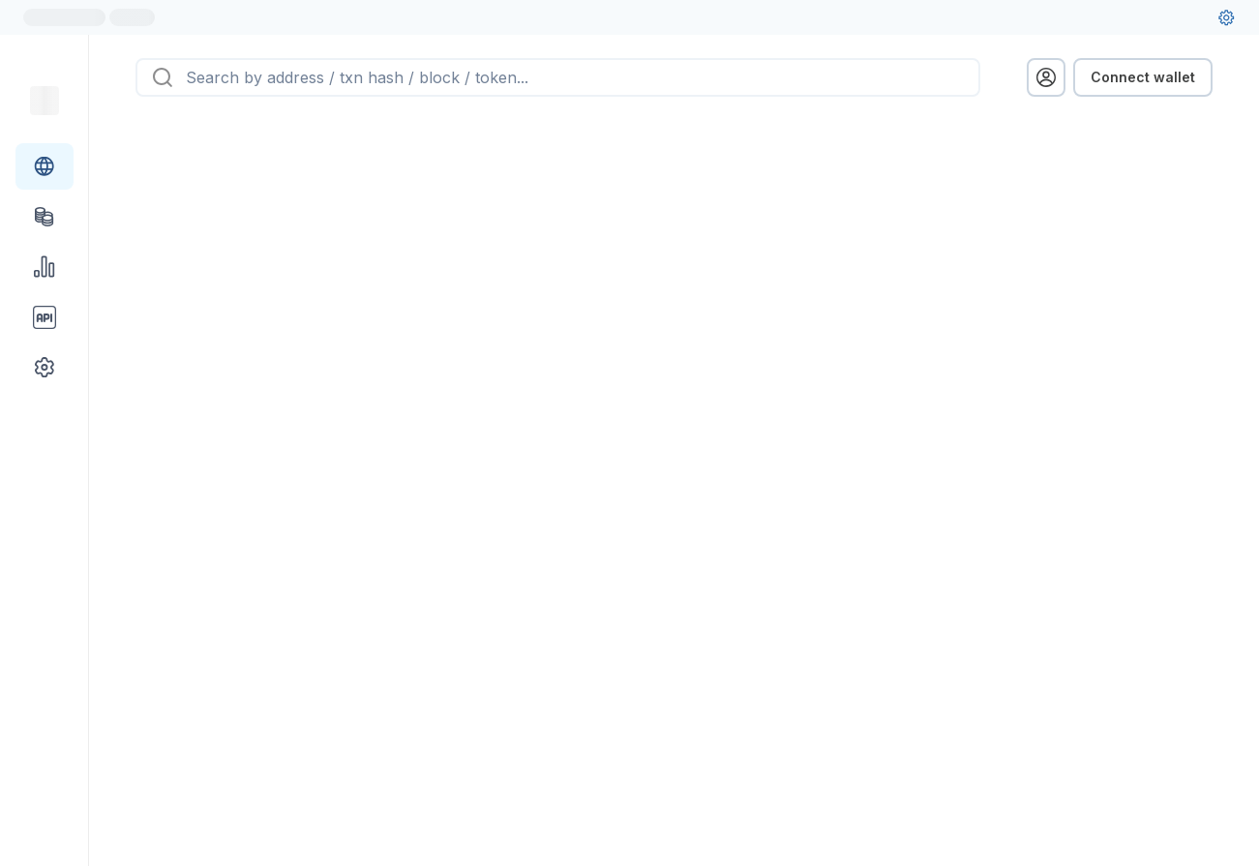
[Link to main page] (44, 100)
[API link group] (44, 317)
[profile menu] (1046, 77)
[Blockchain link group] (44, 166)
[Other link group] (44, 367)
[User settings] (1226, 17)
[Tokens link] (44, 217)
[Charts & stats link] (44, 267)
